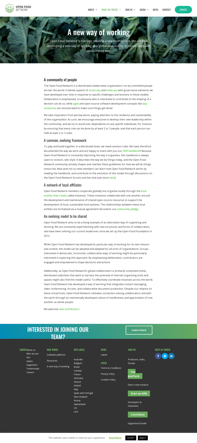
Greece (77, 381)
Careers (30, 372)
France (77, 374)
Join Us (129, 10)
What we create (109, 10)
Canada (77, 370)
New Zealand (80, 396)
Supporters (31, 364)
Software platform (56, 354)
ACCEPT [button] (130, 437)
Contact (166, 10)
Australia (78, 359)
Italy (76, 389)
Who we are (32, 353)
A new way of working (58, 366)
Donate (183, 10)
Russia (77, 400)
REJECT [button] (143, 437)
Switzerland (79, 404)
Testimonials (32, 368)
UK (75, 407)
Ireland (77, 385)
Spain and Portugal (83, 393)
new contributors (69, 309)
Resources (52, 360)
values (29, 361)
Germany (78, 378)
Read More (115, 437)
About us (30, 349)
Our (28, 357)
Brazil (76, 366)
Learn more (139, 330)
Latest (104, 354)
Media (143, 10)
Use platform (133, 374)
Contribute (138, 414)
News (155, 10)
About (91, 10)
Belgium (78, 363)
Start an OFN (139, 393)
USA (76, 411)
